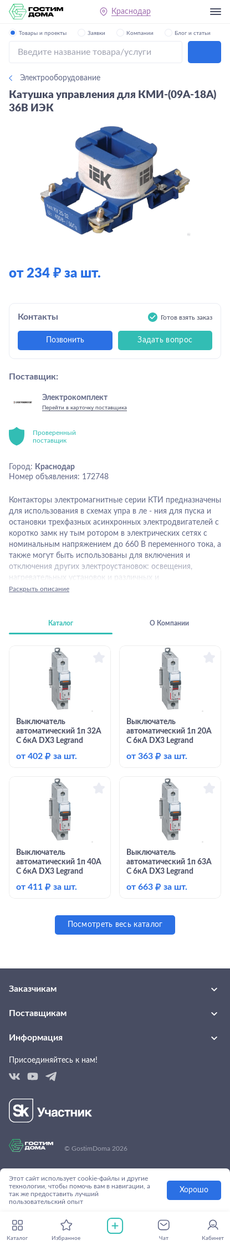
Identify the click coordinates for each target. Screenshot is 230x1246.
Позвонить (65, 340)
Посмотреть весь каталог (115, 925)
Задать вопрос (164, 340)
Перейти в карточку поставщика (84, 408)
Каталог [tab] (60, 623)
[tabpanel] (115, 790)
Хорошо (194, 1190)
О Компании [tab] (169, 623)
